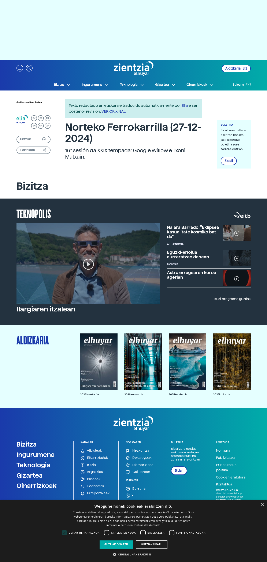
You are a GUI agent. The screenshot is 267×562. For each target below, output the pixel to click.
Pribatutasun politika (226, 467)
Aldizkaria (236, 68)
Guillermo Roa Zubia (29, 102)
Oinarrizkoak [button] (200, 85)
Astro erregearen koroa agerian (191, 275)
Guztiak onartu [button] (116, 544)
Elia (185, 105)
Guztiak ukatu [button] (152, 544)
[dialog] (133, 531)
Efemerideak (139, 465)
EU (34, 118)
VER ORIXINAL (113, 111)
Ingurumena (35, 454)
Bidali (229, 161)
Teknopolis (33, 213)
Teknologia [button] (132, 85)
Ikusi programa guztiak (232, 299)
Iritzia (88, 465)
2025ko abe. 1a (178, 394)
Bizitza (26, 444)
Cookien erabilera (230, 477)
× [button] (262, 504)
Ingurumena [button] (95, 85)
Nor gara (223, 450)
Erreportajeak (95, 493)
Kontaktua (224, 484)
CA (40, 125)
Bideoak (90, 479)
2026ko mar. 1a (133, 394)
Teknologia (33, 465)
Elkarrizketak (94, 458)
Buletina (242, 84)
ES (41, 118)
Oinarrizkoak (36, 485)
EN (34, 125)
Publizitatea (225, 458)
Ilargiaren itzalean (45, 309)
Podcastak (92, 486)
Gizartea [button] (165, 85)
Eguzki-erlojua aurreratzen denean (188, 254)
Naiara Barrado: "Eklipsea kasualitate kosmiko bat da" (193, 232)
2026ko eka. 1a (89, 394)
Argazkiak (92, 472)
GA (47, 125)
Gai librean (138, 472)
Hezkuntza (137, 450)
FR (47, 118)
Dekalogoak (139, 458)
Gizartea (29, 475)
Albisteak (91, 450)
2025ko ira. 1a (221, 394)
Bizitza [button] (62, 85)
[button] (19, 68)
